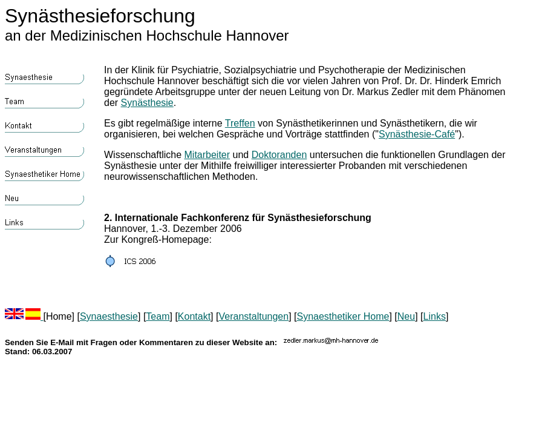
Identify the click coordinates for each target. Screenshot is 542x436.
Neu (406, 316)
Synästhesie (147, 102)
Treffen (240, 123)
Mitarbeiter (207, 155)
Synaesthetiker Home (342, 316)
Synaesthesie (109, 316)
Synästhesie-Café (417, 134)
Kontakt (194, 316)
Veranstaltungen (253, 316)
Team (157, 316)
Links (434, 316)
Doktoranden (279, 155)
